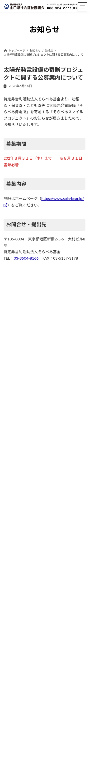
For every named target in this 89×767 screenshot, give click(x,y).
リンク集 (9, 658)
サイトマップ (12, 676)
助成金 (40, 569)
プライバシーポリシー (18, 667)
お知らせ (40, 431)
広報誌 (40, 455)
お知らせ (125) (16, 381)
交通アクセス (12, 641)
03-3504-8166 (26, 258)
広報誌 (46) (13, 403)
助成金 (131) (14, 392)
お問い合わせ (12, 649)
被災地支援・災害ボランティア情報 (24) (37, 369)
